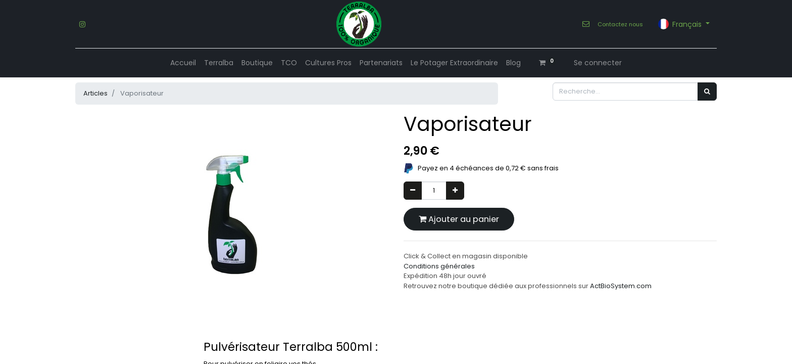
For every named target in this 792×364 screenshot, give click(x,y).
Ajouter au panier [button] (459, 219)
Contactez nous (620, 24)
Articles (95, 93)
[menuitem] (183, 63)
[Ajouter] (455, 190)
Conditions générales (439, 266)
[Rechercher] (707, 91)
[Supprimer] (413, 190)
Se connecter (598, 63)
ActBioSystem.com (621, 286)
